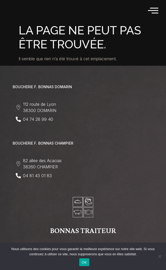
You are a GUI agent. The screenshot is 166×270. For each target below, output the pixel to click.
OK (84, 262)
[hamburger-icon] (153, 10)
